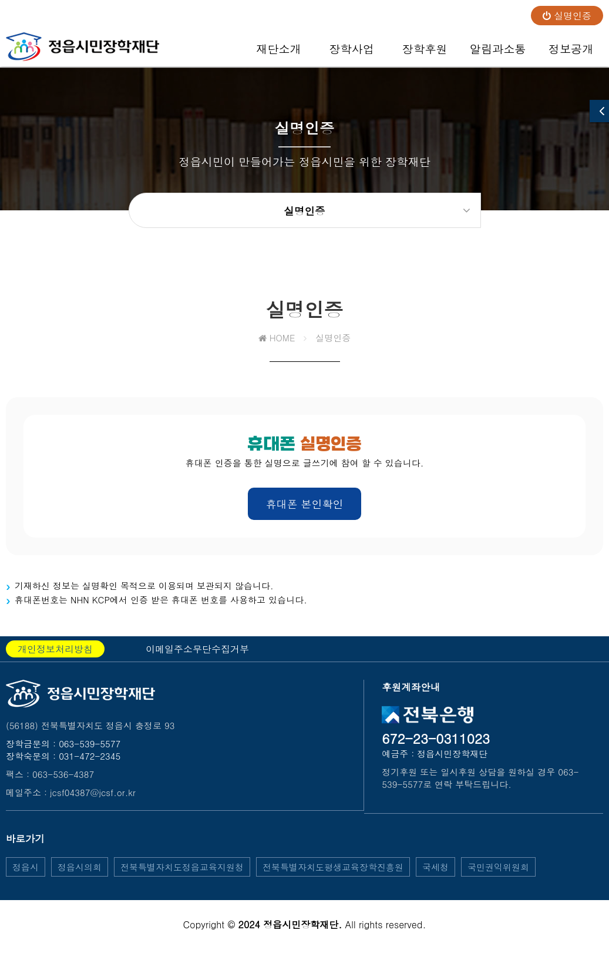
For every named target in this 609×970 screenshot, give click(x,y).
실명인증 (567, 15)
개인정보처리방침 (55, 658)
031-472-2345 (89, 765)
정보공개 (571, 53)
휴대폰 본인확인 (304, 513)
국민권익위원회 (498, 876)
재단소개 (278, 53)
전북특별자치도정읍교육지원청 (182, 876)
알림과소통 (498, 53)
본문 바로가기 (0, 0)
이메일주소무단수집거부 (197, 658)
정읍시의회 (80, 876)
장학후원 (425, 53)
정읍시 (25, 876)
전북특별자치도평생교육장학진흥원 (333, 876)
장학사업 (351, 53)
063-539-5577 (89, 753)
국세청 (435, 876)
